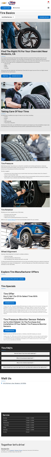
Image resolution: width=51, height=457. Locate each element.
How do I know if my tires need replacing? (25, 353)
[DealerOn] (5, 448)
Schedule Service (44, 17)
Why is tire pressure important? (26, 358)
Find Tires (5, 76)
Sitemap (17, 450)
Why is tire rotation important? (25, 362)
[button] (5, 7)
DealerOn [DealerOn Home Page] (12, 450)
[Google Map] (25, 398)
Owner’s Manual (11, 219)
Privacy (20, 450)
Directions (16, 7)
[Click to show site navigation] (48, 8)
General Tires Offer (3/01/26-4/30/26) (13, 279)
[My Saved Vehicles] (48, 2)
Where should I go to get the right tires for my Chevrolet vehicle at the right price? (25, 367)
